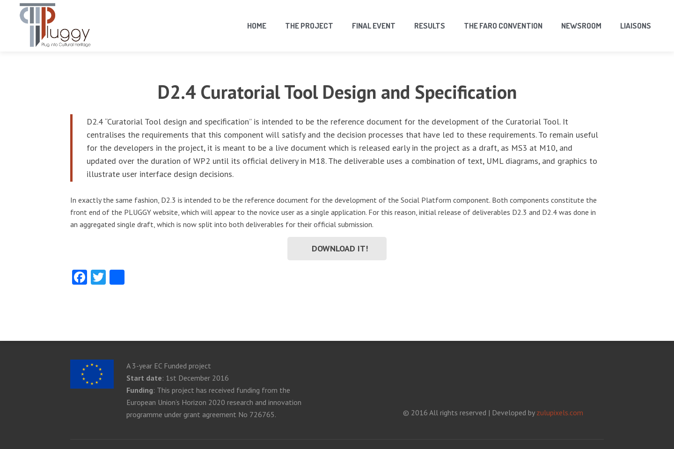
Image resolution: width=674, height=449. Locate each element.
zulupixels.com (559, 412)
